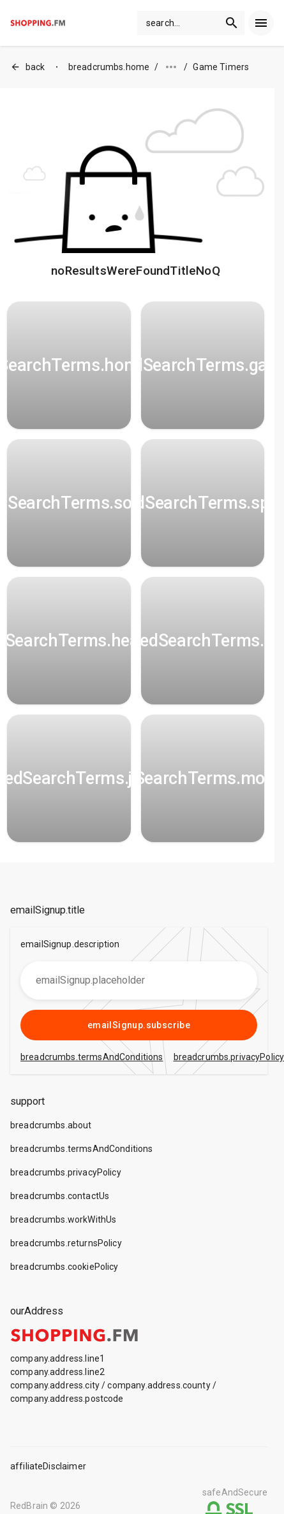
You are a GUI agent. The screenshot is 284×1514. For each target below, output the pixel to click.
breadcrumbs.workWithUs (63, 1219)
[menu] (261, 23)
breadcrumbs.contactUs (59, 1196)
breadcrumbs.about (51, 1125)
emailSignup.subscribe (138, 1025)
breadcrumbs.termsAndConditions (81, 1149)
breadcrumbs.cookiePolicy (64, 1267)
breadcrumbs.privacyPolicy (65, 1172)
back (27, 67)
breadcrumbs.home (108, 67)
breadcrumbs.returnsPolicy (66, 1243)
